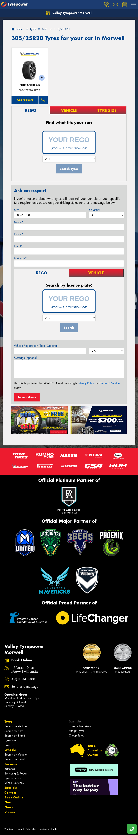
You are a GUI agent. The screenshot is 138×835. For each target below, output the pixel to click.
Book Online (13, 797)
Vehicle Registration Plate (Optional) (36, 346)
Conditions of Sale (48, 828)
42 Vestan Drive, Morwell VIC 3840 (24, 670)
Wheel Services (14, 783)
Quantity (94, 210)
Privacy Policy (86, 383)
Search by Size (13, 731)
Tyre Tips (9, 745)
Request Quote (27, 397)
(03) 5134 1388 (23, 679)
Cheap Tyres (76, 735)
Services (10, 764)
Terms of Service (110, 383)
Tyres (8, 722)
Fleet (8, 802)
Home (17, 29)
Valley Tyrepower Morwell (69, 13)
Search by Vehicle (15, 726)
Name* (18, 222)
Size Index (75, 721)
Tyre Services (12, 778)
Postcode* (20, 258)
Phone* (18, 234)
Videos (9, 812)
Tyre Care (10, 740)
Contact (10, 792)
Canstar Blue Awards (81, 726)
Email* (18, 246)
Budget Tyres (76, 731)
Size (16, 210)
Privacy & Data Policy (26, 828)
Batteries (9, 769)
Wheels (10, 750)
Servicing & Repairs (16, 773)
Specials (10, 788)
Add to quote (25, 99)
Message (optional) (26, 358)
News (8, 807)
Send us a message (24, 687)
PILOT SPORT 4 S (30, 85)
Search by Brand (14, 736)
